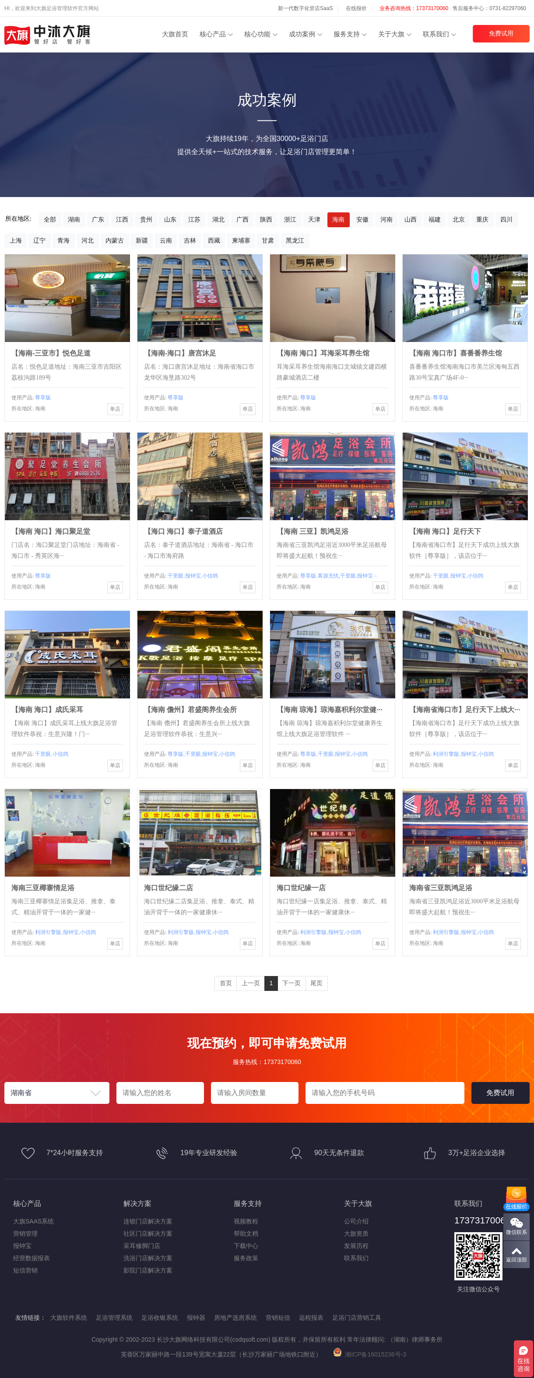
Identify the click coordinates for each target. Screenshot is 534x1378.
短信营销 (25, 1270)
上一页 (251, 983)
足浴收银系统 (159, 1317)
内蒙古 (114, 240)
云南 (166, 240)
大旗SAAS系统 (33, 1221)
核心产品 (213, 34)
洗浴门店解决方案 (147, 1258)
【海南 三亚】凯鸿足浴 (312, 531)
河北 (87, 240)
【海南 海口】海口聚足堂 (50, 531)
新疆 (142, 240)
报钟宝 (22, 1245)
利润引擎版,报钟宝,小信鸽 (463, 754)
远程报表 (311, 1317)
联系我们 (436, 34)
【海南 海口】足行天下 (445, 531)
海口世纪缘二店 (168, 888)
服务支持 (347, 34)
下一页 (291, 983)
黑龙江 (295, 240)
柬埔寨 (241, 240)
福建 (435, 219)
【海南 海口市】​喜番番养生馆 (455, 353)
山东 (170, 219)
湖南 (74, 219)
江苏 (194, 219)
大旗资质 (356, 1233)
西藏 (214, 240)
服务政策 (246, 1258)
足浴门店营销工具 (356, 1317)
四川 (506, 219)
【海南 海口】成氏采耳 (47, 709)
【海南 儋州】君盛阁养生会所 (190, 709)
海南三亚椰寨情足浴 (42, 888)
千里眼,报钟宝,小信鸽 (193, 576)
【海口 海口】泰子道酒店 (183, 531)
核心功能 (257, 34)
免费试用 (501, 33)
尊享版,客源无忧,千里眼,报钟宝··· (338, 576)
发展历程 (356, 1245)
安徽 (362, 219)
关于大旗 (391, 34)
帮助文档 (246, 1233)
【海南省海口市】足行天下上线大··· (464, 709)
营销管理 (25, 1233)
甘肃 (268, 240)
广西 (242, 219)
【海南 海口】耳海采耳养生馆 (323, 353)
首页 (226, 983)
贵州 (146, 219)
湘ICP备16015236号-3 (370, 1354)
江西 (122, 219)
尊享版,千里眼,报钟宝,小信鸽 (201, 754)
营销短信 (278, 1317)
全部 (50, 219)
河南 (386, 219)
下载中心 (246, 1245)
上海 (16, 240)
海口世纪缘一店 (301, 888)
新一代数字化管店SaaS (305, 8)
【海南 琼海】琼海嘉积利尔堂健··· (330, 709)
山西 (410, 219)
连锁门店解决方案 (147, 1221)
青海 (63, 240)
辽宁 (39, 240)
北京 (459, 219)
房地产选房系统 (235, 1317)
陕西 (266, 219)
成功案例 (302, 34)
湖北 (218, 219)
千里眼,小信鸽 (51, 754)
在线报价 (356, 8)
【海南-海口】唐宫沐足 (180, 353)
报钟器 (196, 1317)
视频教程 (246, 1221)
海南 (338, 219)
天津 (314, 219)
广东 (98, 219)
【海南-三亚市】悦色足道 (51, 353)
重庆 (482, 219)
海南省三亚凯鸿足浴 (440, 888)
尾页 (316, 983)
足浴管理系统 (114, 1317)
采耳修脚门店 (141, 1245)
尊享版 (43, 398)
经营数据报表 (31, 1258)
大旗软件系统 (68, 1317)
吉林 (190, 240)
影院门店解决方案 (147, 1270)
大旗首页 (175, 34)
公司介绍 (356, 1221)
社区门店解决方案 (147, 1233)
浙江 (290, 219)
